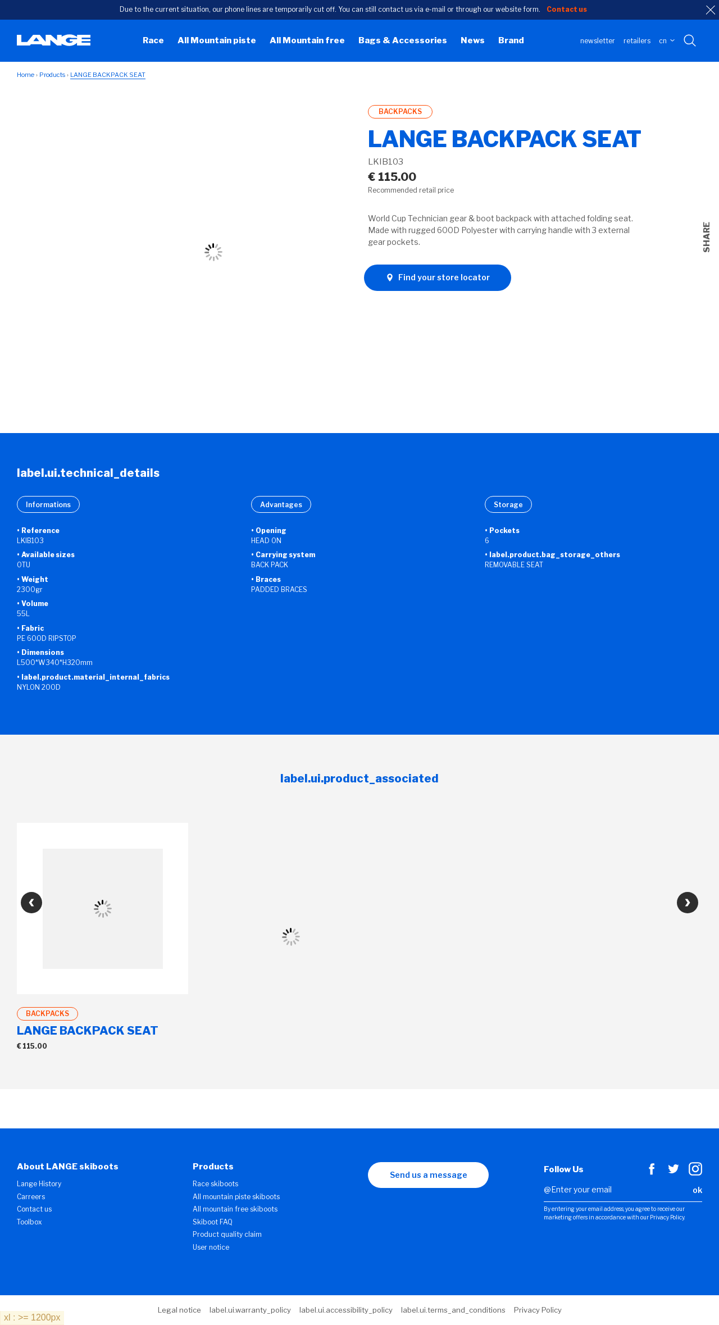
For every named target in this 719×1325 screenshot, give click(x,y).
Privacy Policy (538, 1309)
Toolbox (29, 1222)
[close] (710, 10)
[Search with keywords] (690, 41)
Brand (511, 40)
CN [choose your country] (667, 41)
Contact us (34, 1209)
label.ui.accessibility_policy (346, 1309)
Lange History (39, 1184)
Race (153, 40)
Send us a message (428, 1175)
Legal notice (179, 1309)
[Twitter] (673, 1173)
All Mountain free (307, 40)
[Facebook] (651, 1173)
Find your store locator (437, 277)
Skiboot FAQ (213, 1222)
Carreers (31, 1196)
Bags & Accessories (402, 40)
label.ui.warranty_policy (250, 1309)
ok (697, 1190)
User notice (211, 1247)
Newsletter (597, 41)
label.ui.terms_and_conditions (453, 1309)
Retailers (637, 41)
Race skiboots (215, 1184)
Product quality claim (227, 1234)
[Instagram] (695, 1173)
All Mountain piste (217, 40)
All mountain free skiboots (235, 1209)
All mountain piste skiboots (236, 1196)
